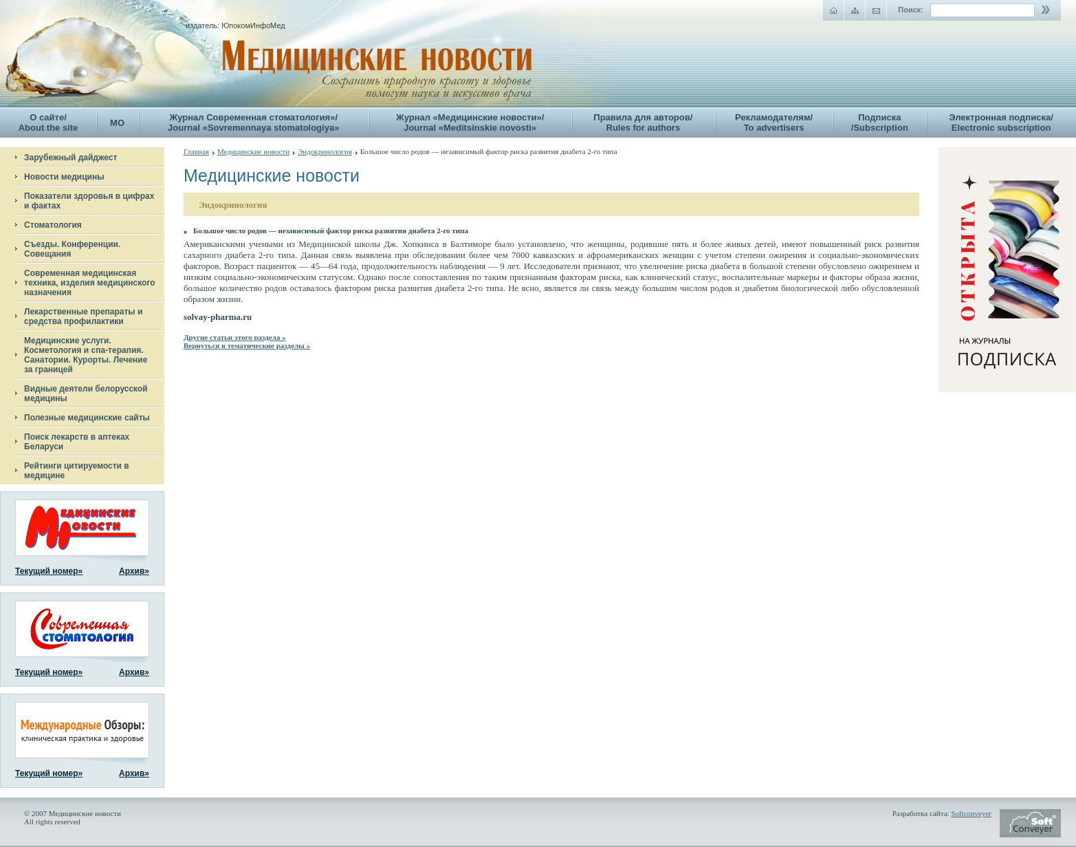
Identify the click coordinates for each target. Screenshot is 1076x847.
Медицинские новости (253, 151)
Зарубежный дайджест (70, 157)
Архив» (134, 571)
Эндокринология (325, 151)
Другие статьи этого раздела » (235, 337)
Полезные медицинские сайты (87, 417)
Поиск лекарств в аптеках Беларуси (76, 441)
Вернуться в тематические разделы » (247, 345)
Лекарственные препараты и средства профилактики (83, 316)
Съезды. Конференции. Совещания (72, 249)
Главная (196, 151)
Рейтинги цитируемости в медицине (76, 470)
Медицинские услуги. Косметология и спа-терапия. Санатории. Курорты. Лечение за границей (85, 355)
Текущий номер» (49, 571)
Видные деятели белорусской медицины (86, 393)
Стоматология (53, 225)
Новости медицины (64, 177)
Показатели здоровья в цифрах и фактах (89, 201)
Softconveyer (971, 813)
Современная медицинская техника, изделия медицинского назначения (89, 282)
